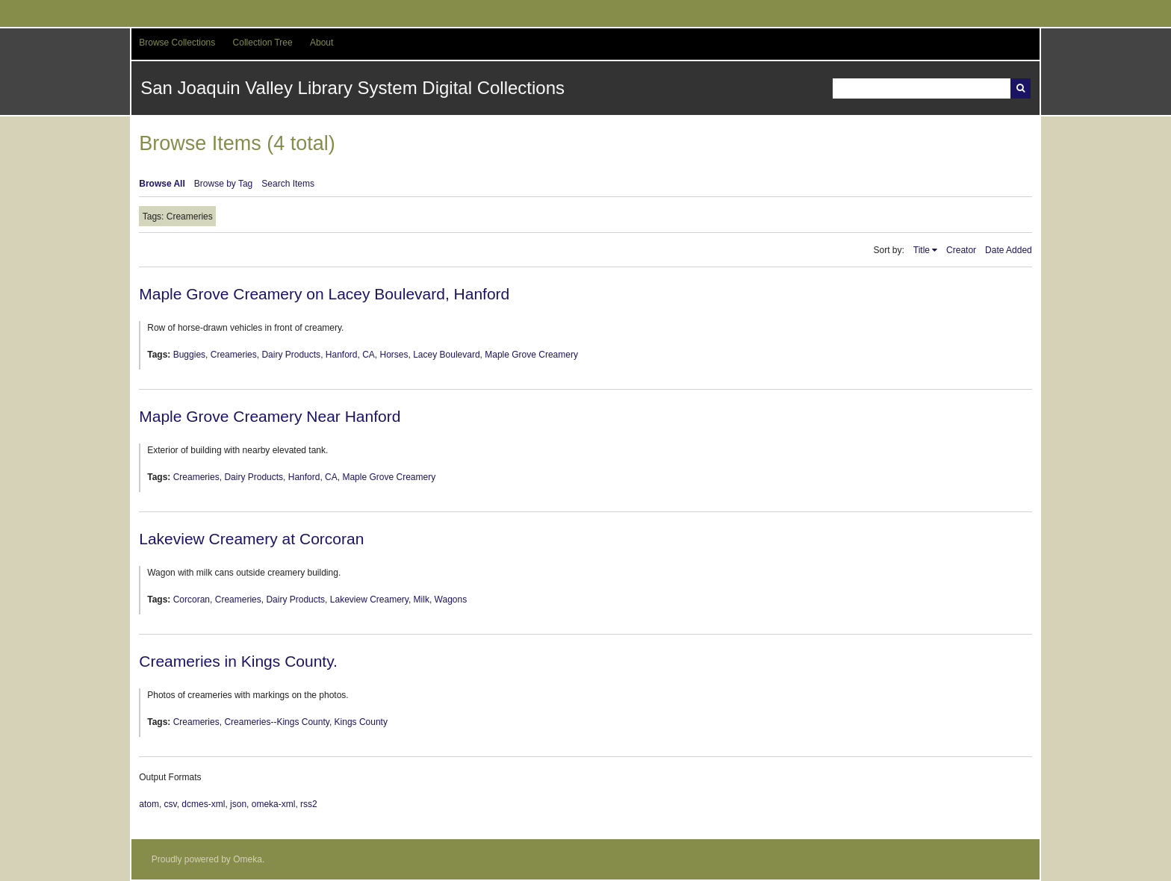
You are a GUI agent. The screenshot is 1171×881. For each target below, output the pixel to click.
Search (1020, 88)
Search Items (287, 183)
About (321, 42)
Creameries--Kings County (276, 722)
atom (149, 804)
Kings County (361, 722)
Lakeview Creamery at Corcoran (251, 538)
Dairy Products (290, 354)
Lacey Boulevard (446, 354)
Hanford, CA (350, 354)
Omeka (247, 859)
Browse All (162, 183)
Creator (961, 250)
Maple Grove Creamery (531, 354)
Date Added (1008, 250)
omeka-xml (274, 804)
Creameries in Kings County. (238, 661)
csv (170, 804)
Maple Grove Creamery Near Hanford (269, 416)
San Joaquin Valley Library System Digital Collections (352, 88)
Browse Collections (177, 42)
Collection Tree (263, 42)
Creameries (234, 354)
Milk (421, 599)
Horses (394, 354)
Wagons (451, 599)
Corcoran (191, 599)
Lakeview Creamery (369, 599)
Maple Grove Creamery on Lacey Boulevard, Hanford (324, 293)
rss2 (308, 804)
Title (921, 250)
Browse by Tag (223, 183)
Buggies (189, 354)
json (238, 804)
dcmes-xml (203, 804)
